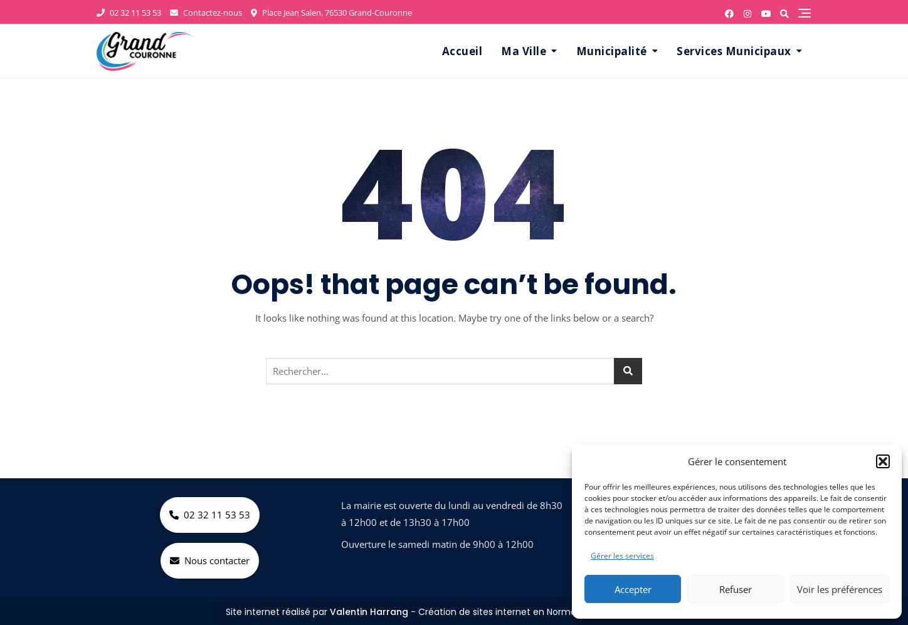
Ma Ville (523, 51)
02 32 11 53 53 (129, 12)
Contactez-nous (206, 12)
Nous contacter (210, 560)
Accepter (633, 589)
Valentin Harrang (369, 612)
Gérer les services (622, 555)
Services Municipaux (734, 51)
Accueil (462, 51)
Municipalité (611, 51)
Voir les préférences (839, 589)
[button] (883, 461)
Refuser (735, 589)
